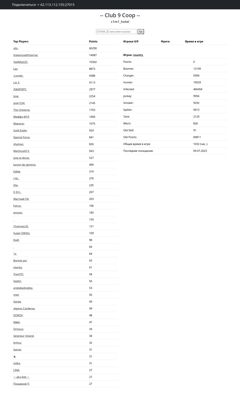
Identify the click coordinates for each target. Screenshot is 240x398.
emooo (18, 212)
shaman (18, 144)
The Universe (21, 110)
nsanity (138, 55)
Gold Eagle (20, 130)
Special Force (21, 137)
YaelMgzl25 (20, 62)
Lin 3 (16, 82)
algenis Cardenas (24, 308)
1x (15, 254)
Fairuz (17, 206)
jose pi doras (21, 158)
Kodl (16, 240)
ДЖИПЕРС (20, 89)
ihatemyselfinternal (25, 55)
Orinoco (18, 329)
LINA (16, 370)
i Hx (16, 178)
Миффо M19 (21, 117)
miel (16, 295)
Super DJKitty (21, 233)
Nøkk (16, 322)
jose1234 (19, 103)
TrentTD (18, 274)
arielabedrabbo (23, 288)
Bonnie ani (20, 260)
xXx (15, 48)
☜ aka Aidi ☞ (21, 377)
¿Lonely (18, 75)
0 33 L (17, 192)
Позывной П (21, 384)
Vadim (17, 281)
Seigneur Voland (23, 336)
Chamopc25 (21, 226)
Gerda (17, 301)
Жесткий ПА (21, 199)
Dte (15, 185)
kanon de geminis (24, 165)
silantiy (18, 267)
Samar (17, 349)
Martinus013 (21, 151)
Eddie (17, 171)
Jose (16, 96)
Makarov (19, 123)
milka (17, 363)
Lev (15, 69)
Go (140, 31)
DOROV (18, 315)
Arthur (17, 343)
